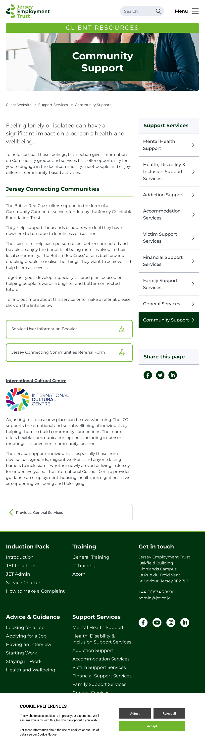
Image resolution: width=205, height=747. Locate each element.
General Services (169, 304)
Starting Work (21, 653)
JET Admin (18, 574)
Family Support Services (169, 284)
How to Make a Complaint (35, 591)
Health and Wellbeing (30, 670)
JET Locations (21, 565)
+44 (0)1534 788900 (158, 592)
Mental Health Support (169, 145)
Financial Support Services (169, 261)
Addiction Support (169, 195)
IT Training (84, 565)
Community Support (169, 320)
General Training (90, 557)
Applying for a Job (26, 636)
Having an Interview (28, 644)
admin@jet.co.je (155, 598)
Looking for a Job (25, 627)
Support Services (53, 105)
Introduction (20, 557)
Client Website (18, 105)
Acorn (79, 574)
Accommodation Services (169, 214)
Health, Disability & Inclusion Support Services (169, 171)
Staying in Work (24, 661)
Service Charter (23, 582)
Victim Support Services (169, 237)
